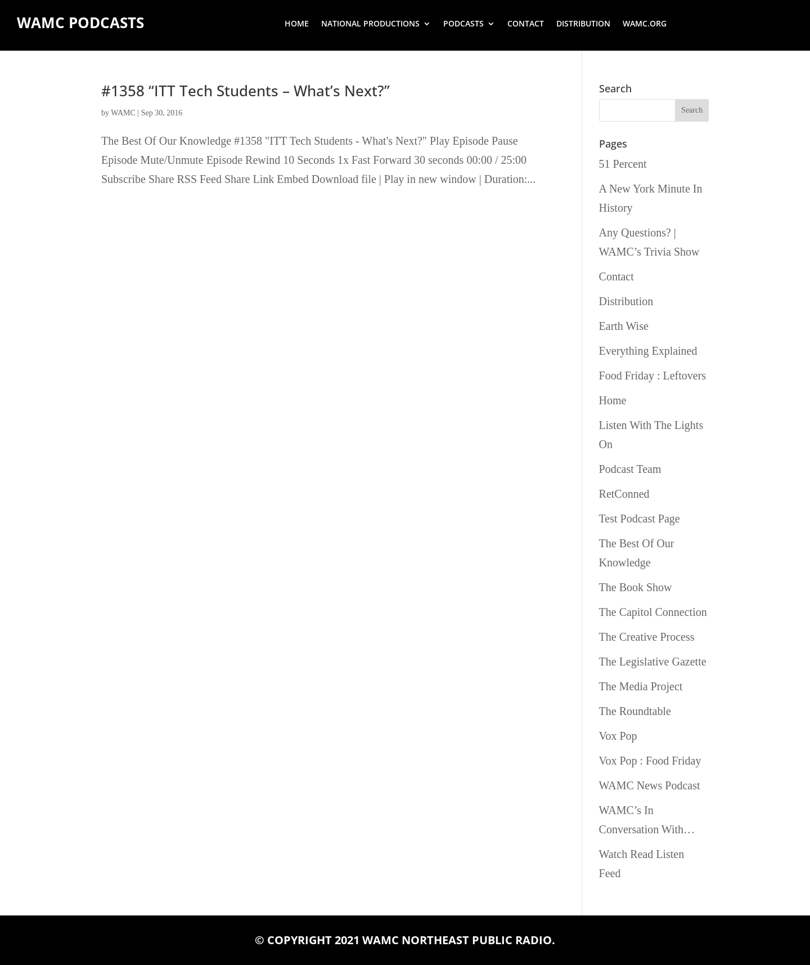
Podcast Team (630, 469)
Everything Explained (648, 351)
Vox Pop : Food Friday (650, 760)
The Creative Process (647, 637)
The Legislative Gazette (652, 661)
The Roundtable (635, 711)
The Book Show (635, 587)
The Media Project (641, 686)
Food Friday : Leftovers (652, 375)
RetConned (624, 494)
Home (297, 24)
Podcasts (463, 24)
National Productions (370, 24)
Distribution (583, 24)
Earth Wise (624, 326)
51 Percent (623, 164)
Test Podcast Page (639, 518)
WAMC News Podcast (649, 785)
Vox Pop (618, 736)
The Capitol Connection (653, 612)
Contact (525, 24)
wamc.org (645, 24)
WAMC (123, 113)
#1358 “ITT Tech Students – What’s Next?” (245, 91)
